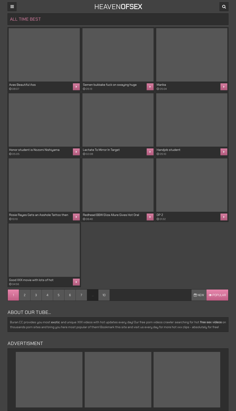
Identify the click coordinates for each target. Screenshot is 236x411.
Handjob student (168, 150)
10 (104, 295)
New (199, 295)
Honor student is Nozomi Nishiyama (34, 150)
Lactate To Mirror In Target (101, 150)
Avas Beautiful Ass (22, 85)
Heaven (118, 6)
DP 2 (160, 215)
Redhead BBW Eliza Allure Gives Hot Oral (111, 215)
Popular (217, 295)
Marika (161, 85)
